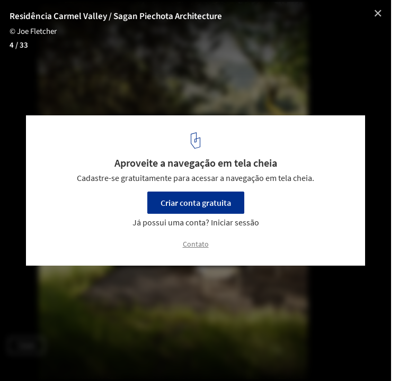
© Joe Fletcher (33, 31)
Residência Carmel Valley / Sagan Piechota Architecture (116, 16)
